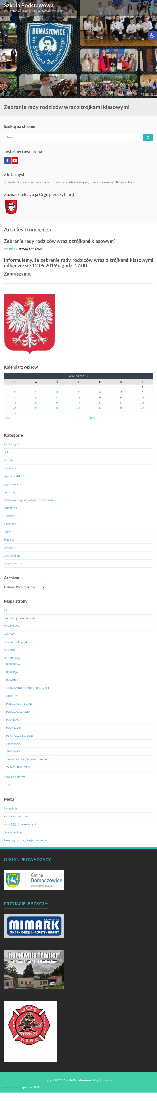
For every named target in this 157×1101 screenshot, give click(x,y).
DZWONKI (12, 680)
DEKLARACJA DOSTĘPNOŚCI (20, 618)
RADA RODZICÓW (14, 777)
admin (39, 249)
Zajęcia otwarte (13, 563)
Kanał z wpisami (16, 816)
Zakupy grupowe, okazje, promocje (25, 840)
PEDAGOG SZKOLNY (18, 711)
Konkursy (9, 492)
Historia (8, 460)
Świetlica (9, 539)
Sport (7, 532)
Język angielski (12, 476)
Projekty (9, 516)
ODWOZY (12, 696)
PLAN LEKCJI (13, 720)
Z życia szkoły (12, 555)
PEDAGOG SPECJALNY (19, 704)
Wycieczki (10, 547)
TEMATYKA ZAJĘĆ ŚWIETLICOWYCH (26, 759)
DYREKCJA (12, 672)
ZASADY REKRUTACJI (18, 767)
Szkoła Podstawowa (28, 5)
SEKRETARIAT (14, 743)
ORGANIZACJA (12, 658)
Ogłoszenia (11, 508)
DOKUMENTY (11, 626)
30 (14, 413)
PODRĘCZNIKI (14, 727)
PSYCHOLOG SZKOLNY (19, 735)
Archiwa (9, 587)
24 (36, 407)
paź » (92, 418)
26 (78, 407)
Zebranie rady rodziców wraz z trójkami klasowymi (59, 241)
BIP (6, 610)
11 (57, 397)
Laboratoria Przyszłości (17, 642)
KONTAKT (9, 634)
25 (57, 407)
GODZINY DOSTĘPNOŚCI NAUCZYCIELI (28, 688)
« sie (7, 418)
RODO (7, 785)
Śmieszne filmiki (13, 832)
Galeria (8, 452)
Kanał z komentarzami (20, 824)
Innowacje (10, 468)
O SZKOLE (10, 650)
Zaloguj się (10, 808)
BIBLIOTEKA (13, 664)
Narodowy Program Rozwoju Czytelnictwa (29, 500)
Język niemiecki (13, 484)
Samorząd (10, 524)
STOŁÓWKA (13, 751)
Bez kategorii (12, 444)
